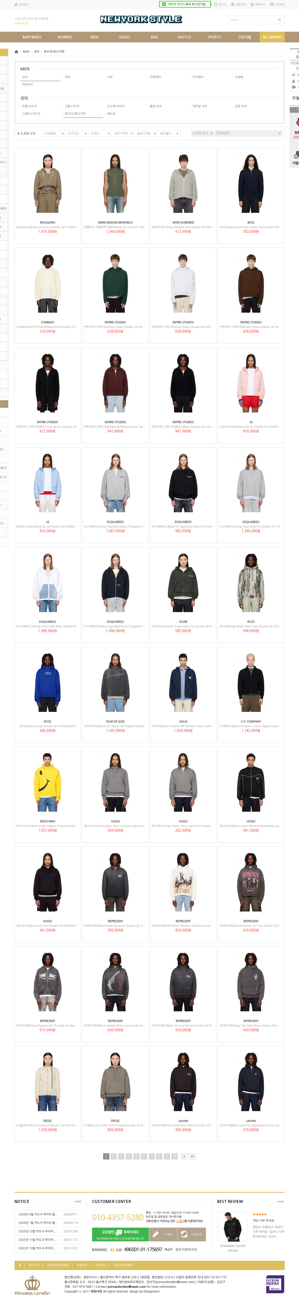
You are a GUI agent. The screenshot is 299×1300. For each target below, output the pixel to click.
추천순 (95, 133)
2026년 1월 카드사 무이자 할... (38, 1222)
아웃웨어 (155, 77)
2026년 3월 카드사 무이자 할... (38, 1214)
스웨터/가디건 (31, 113)
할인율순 (165, 133)
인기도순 (73, 133)
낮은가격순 (121, 133)
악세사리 (27, 84)
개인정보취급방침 (58, 1265)
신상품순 (50, 133)
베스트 (111, 113)
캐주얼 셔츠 (199, 106)
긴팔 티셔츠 (72, 106)
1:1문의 (180, 1221)
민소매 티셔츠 (116, 106)
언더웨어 (197, 77)
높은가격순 (144, 133)
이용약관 (82, 1265)
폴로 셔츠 (156, 106)
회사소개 (34, 1265)
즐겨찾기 (24, 4)
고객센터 (280, 4)
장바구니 (260, 4)
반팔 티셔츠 (29, 106)
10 (174, 1156)
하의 (67, 77)
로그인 (222, 4)
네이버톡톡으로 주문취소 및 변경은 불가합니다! (120, 1234)
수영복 (239, 77)
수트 (110, 77)
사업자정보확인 (123, 1265)
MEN (26, 51)
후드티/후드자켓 (54, 51)
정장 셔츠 (241, 106)
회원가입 (241, 4)
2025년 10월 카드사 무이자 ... (37, 1248)
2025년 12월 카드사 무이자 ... (37, 1231)
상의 (36, 51)
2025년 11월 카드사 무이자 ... (37, 1239)
